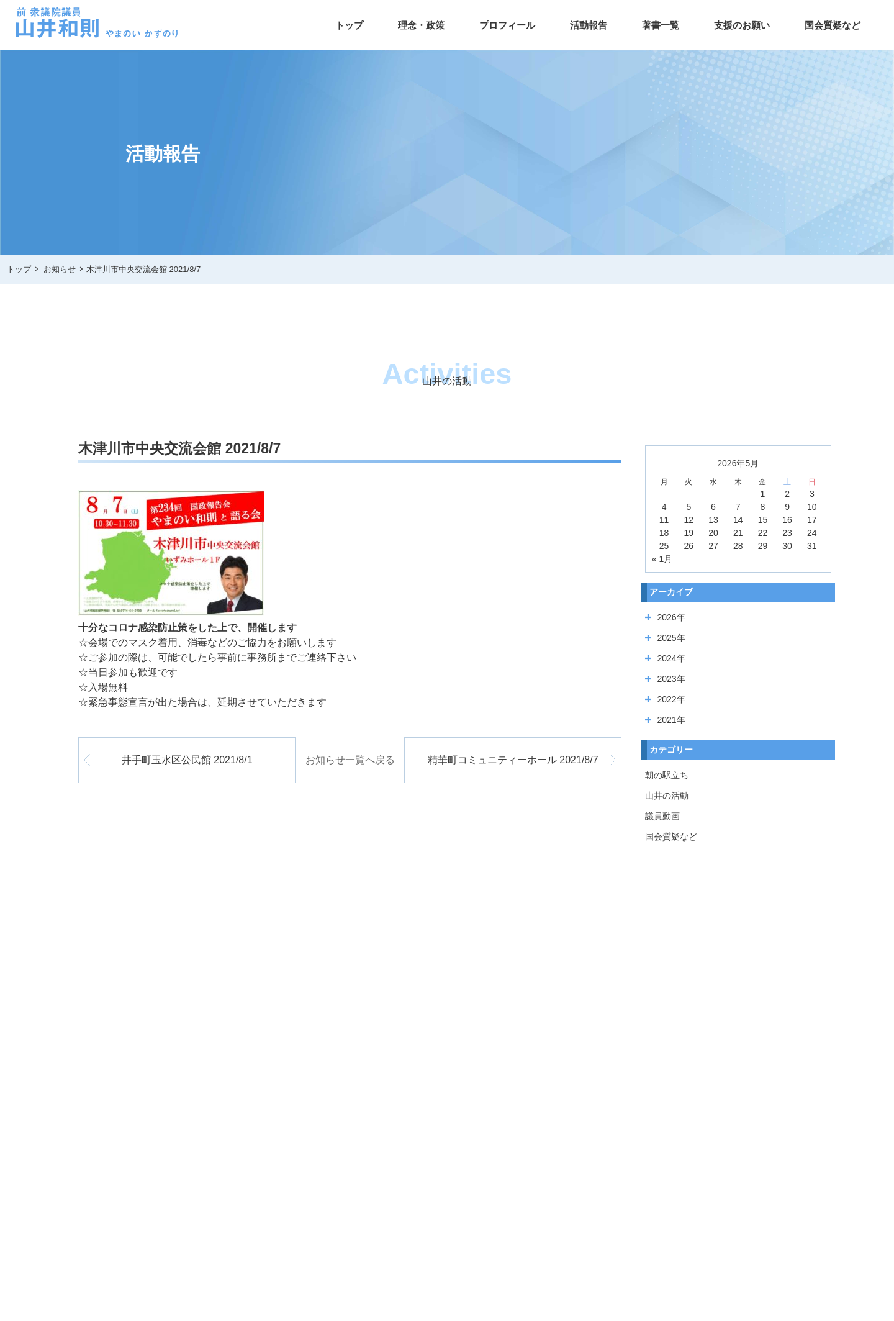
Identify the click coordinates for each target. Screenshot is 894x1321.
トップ (349, 25)
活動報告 (588, 25)
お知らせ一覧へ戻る (350, 760)
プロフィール (507, 25)
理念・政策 (421, 25)
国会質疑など (832, 25)
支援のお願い (742, 25)
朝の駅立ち (667, 775)
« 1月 (662, 559)
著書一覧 (660, 25)
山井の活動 (667, 796)
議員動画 (662, 816)
